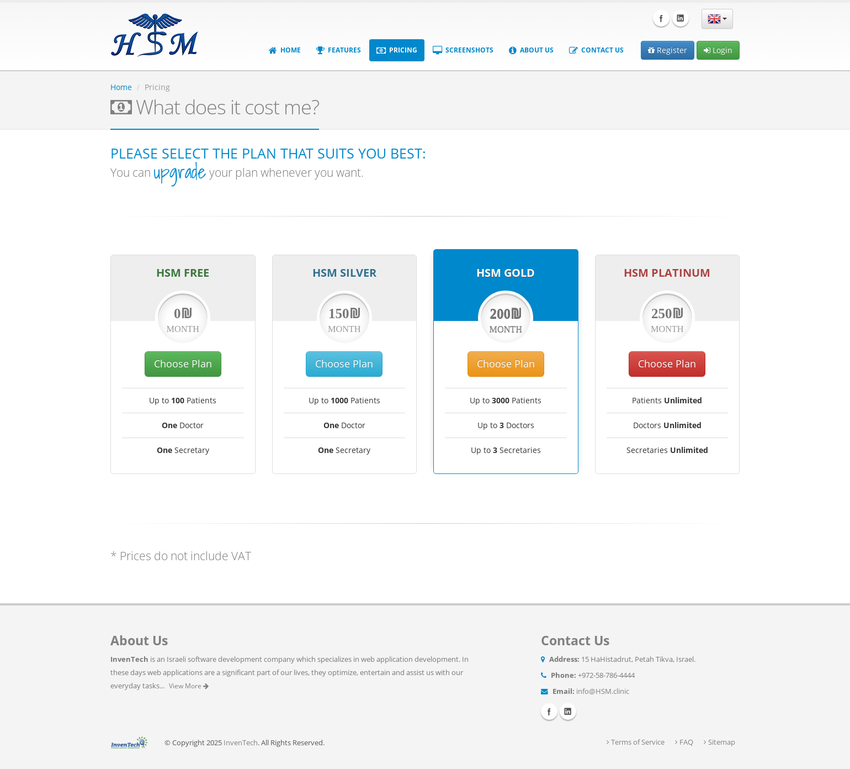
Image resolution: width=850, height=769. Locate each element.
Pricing (396, 50)
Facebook (661, 18)
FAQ (684, 742)
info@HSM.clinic (602, 691)
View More (189, 686)
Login (718, 50)
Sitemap (719, 742)
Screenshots (463, 50)
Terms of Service (636, 742)
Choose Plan (183, 363)
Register (667, 50)
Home (285, 50)
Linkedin (680, 18)
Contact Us (596, 50)
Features (338, 50)
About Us (531, 50)
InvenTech (241, 742)
